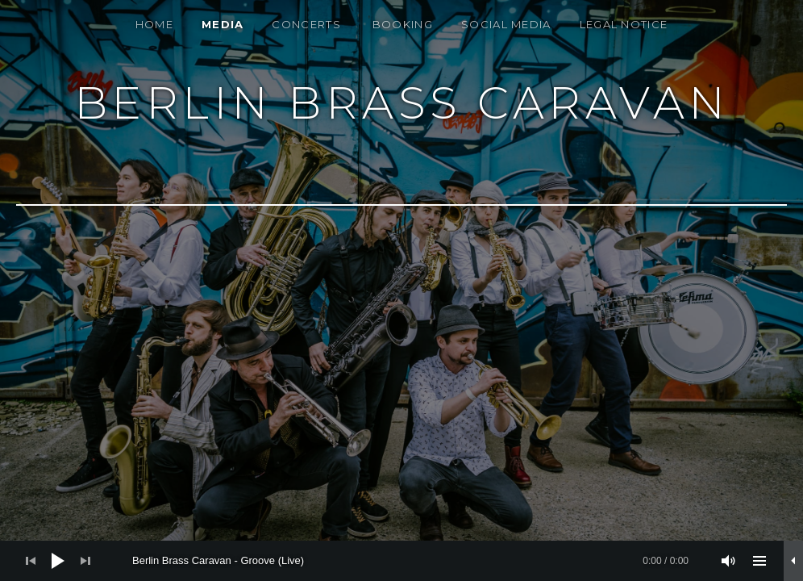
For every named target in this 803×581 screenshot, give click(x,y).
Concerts (306, 24)
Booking (402, 24)
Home (154, 24)
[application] (401, 561)
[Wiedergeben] (58, 561)
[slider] (410, 561)
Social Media (506, 24)
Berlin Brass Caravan (402, 103)
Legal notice (624, 24)
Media (223, 24)
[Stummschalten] (729, 561)
